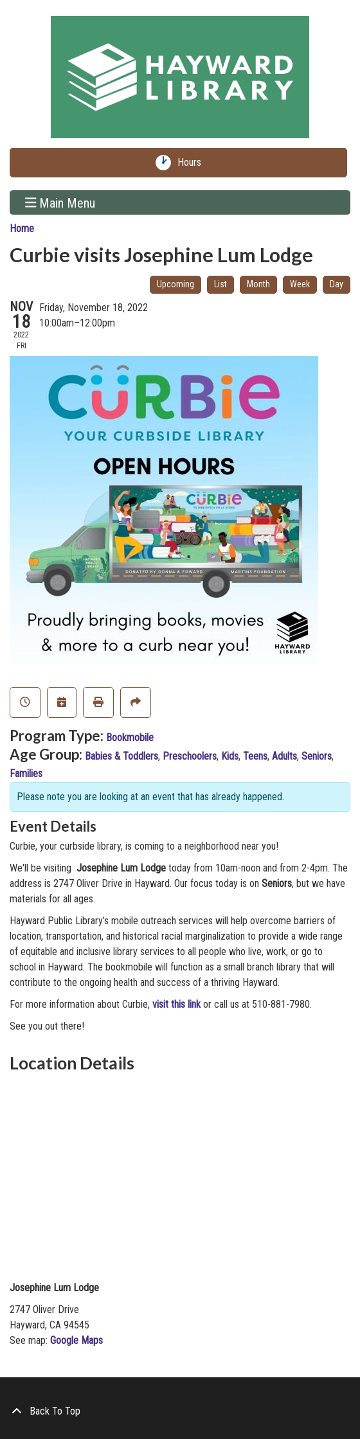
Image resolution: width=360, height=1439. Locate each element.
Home (22, 228)
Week (300, 284)
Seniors (317, 756)
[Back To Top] (180, 1411)
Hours (192, 162)
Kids (230, 756)
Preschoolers (190, 756)
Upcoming (175, 284)
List (220, 284)
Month (258, 284)
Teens (255, 756)
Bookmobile (130, 737)
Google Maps (76, 1340)
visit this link (176, 1004)
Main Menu (60, 202)
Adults (284, 756)
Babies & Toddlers (121, 756)
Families (26, 773)
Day (336, 284)
